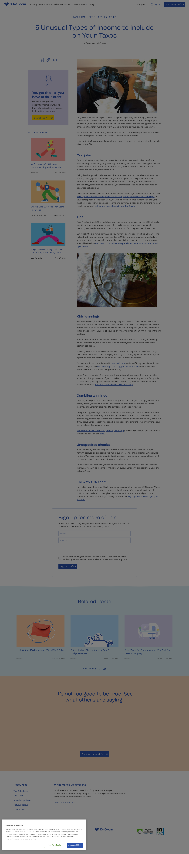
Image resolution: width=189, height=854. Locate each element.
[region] (44, 835)
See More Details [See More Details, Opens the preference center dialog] (54, 845)
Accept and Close (74, 845)
